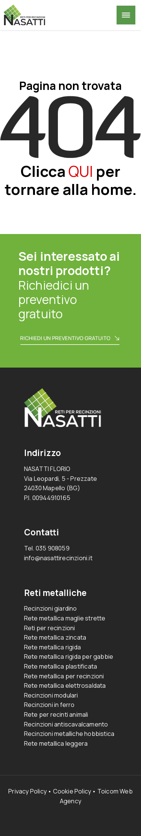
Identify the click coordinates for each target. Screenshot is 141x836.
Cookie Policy (72, 791)
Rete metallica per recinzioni (64, 676)
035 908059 (53, 548)
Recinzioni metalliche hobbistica (69, 734)
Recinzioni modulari (51, 695)
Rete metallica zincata (55, 637)
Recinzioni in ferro (49, 705)
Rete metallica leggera (56, 743)
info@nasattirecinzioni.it (58, 558)
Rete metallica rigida (52, 647)
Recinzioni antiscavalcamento (66, 724)
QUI (80, 171)
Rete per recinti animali (56, 714)
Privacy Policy (27, 791)
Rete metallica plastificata (60, 666)
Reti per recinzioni (49, 628)
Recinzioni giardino (50, 608)
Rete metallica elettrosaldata (65, 685)
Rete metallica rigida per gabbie (68, 656)
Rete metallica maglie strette (65, 618)
